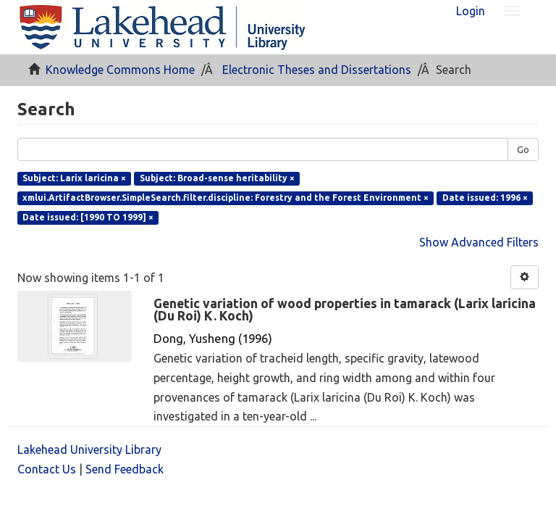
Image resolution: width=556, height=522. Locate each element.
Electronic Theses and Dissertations (316, 69)
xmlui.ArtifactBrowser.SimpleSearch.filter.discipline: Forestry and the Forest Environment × (225, 197)
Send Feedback (124, 469)
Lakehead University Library (89, 449)
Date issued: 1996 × (485, 197)
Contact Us (46, 469)
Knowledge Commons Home (120, 69)
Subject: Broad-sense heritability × (217, 178)
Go (523, 149)
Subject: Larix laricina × (74, 178)
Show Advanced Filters (479, 242)
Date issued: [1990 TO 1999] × (87, 217)
